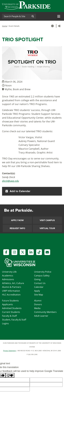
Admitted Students (12, 308)
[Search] (15, 16)
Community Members (45, 312)
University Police (42, 271)
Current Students (11, 312)
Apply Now (17, 220)
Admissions (8, 279)
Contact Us (39, 283)
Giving (37, 279)
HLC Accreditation (11, 294)
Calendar (38, 286)
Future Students (10, 300)
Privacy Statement (9, 351)
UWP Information (11, 290)
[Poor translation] (10, 375)
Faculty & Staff (9, 315)
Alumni (37, 300)
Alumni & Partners (11, 286)
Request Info (17, 228)
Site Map (38, 294)
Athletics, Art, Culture (13, 283)
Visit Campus (47, 220)
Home (4, 26)
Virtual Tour (47, 228)
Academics (7, 275)
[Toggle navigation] (59, 16)
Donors (38, 304)
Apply (37, 290)
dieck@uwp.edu (10, 181)
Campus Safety (41, 275)
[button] (52, 26)
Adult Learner (41, 315)
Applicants (7, 304)
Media (37, 308)
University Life (9, 271)
